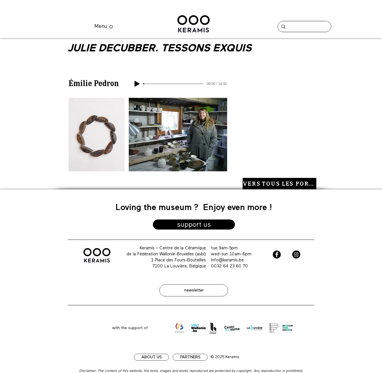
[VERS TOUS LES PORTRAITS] (279, 183)
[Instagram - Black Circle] (296, 254)
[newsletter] (193, 290)
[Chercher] (304, 26)
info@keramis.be (227, 260)
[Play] (137, 84)
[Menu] (103, 26)
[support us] (194, 224)
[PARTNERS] (190, 357)
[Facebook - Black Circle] (277, 254)
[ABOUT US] (151, 357)
